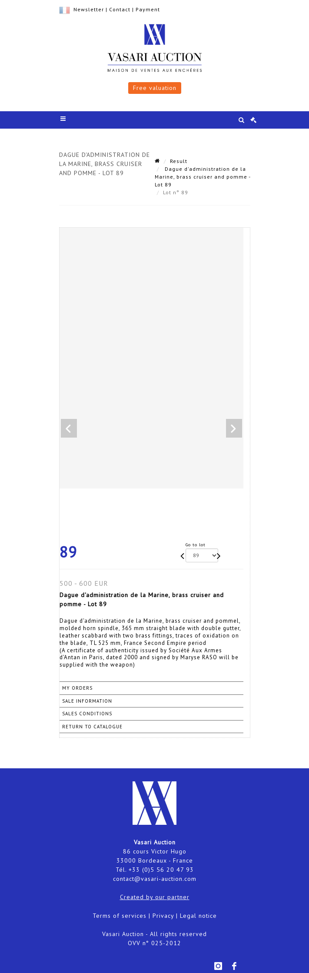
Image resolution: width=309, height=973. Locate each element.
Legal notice (198, 916)
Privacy (163, 916)
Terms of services (119, 916)
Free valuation (154, 88)
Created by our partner (154, 897)
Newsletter (88, 9)
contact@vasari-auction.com (154, 879)
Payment (148, 9)
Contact (119, 9)
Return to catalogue (92, 727)
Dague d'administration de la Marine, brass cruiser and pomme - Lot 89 (202, 177)
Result (178, 161)
